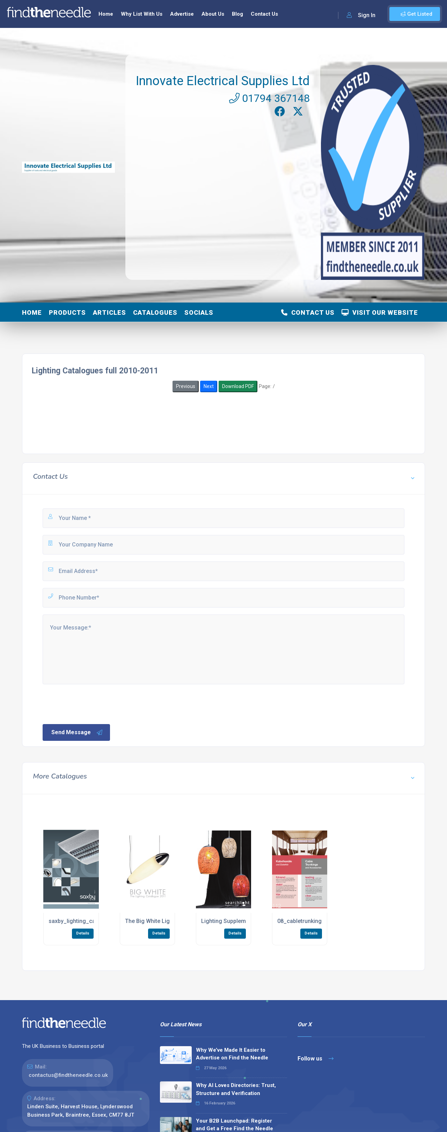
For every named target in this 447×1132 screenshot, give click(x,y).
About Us (212, 14)
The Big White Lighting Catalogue (168, 921)
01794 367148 (269, 98)
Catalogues (155, 312)
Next (209, 386)
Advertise (182, 14)
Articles (109, 312)
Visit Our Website (380, 312)
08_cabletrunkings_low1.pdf (313, 921)
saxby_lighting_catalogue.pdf (87, 921)
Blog (237, 14)
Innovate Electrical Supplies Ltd (223, 81)
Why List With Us (141, 14)
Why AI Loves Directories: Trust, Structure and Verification (236, 1089)
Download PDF (238, 386)
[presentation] (95, 703)
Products (67, 312)
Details (82, 933)
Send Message (77, 732)
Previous (185, 386)
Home (105, 14)
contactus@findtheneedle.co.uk (68, 1075)
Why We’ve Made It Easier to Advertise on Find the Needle (232, 1054)
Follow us (316, 1058)
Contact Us (264, 14)
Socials (198, 312)
